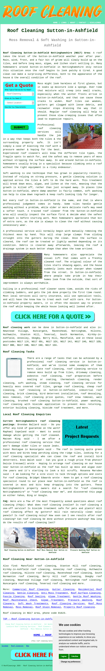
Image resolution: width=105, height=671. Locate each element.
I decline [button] (74, 656)
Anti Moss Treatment (54, 593)
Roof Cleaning (17, 646)
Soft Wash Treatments (33, 603)
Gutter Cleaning (63, 589)
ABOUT (72, 23)
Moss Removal (24, 607)
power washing (91, 400)
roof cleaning (61, 583)
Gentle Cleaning (27, 593)
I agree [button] (64, 656)
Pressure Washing (80, 600)
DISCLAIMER (95, 23)
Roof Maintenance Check (20, 600)
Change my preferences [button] (70, 662)
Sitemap (5, 646)
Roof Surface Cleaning (86, 593)
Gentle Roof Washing (87, 596)
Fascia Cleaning (14, 596)
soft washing (27, 383)
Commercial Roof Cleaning (31, 589)
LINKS (63, 23)
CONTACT (82, 23)
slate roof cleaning (50, 369)
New (27, 646)
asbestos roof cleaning (44, 376)
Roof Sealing (36, 596)
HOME (55, 23)
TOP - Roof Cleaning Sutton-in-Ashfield (30, 619)
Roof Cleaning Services (68, 603)
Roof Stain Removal (48, 607)
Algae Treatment (59, 596)
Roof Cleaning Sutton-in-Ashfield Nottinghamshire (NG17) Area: (47, 53)
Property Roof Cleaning (79, 607)
